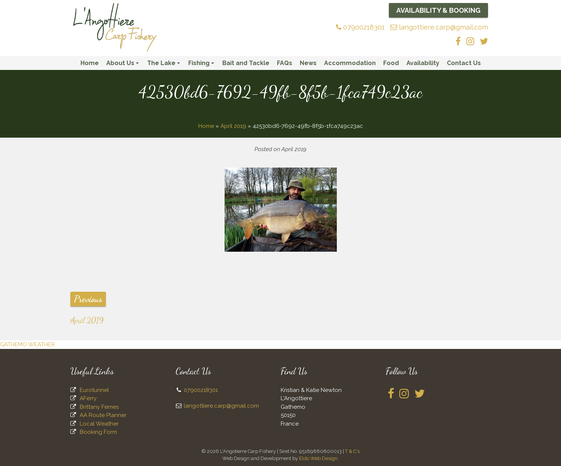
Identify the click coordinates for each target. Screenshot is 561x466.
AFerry (88, 398)
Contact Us (464, 63)
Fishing (202, 64)
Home (89, 63)
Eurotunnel (94, 390)
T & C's (352, 451)
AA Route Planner (103, 415)
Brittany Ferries (99, 407)
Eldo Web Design (318, 458)
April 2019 (233, 126)
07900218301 (360, 27)
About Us (123, 64)
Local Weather (99, 423)
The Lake (164, 64)
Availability (422, 63)
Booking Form (98, 432)
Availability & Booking (438, 10)
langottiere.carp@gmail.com (439, 27)
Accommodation (350, 63)
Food (391, 63)
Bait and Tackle (245, 63)
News (308, 63)
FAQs (284, 63)
